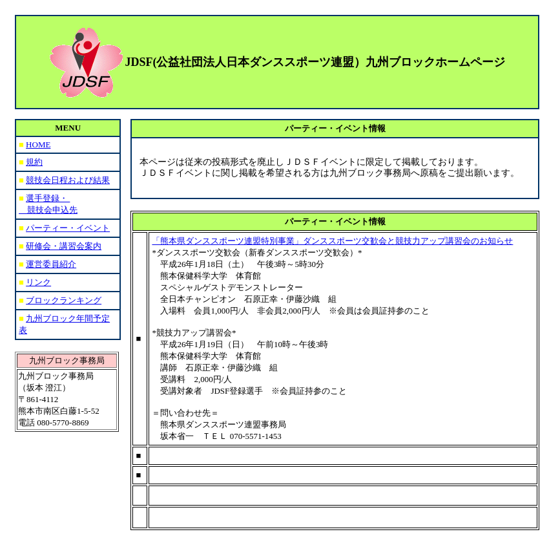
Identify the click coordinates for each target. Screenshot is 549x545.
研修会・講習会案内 (63, 246)
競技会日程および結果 (68, 180)
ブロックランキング (63, 300)
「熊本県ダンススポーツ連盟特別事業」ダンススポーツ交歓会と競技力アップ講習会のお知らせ (332, 241)
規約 (34, 162)
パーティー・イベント (68, 228)
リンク (38, 282)
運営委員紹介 (51, 264)
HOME (38, 144)
